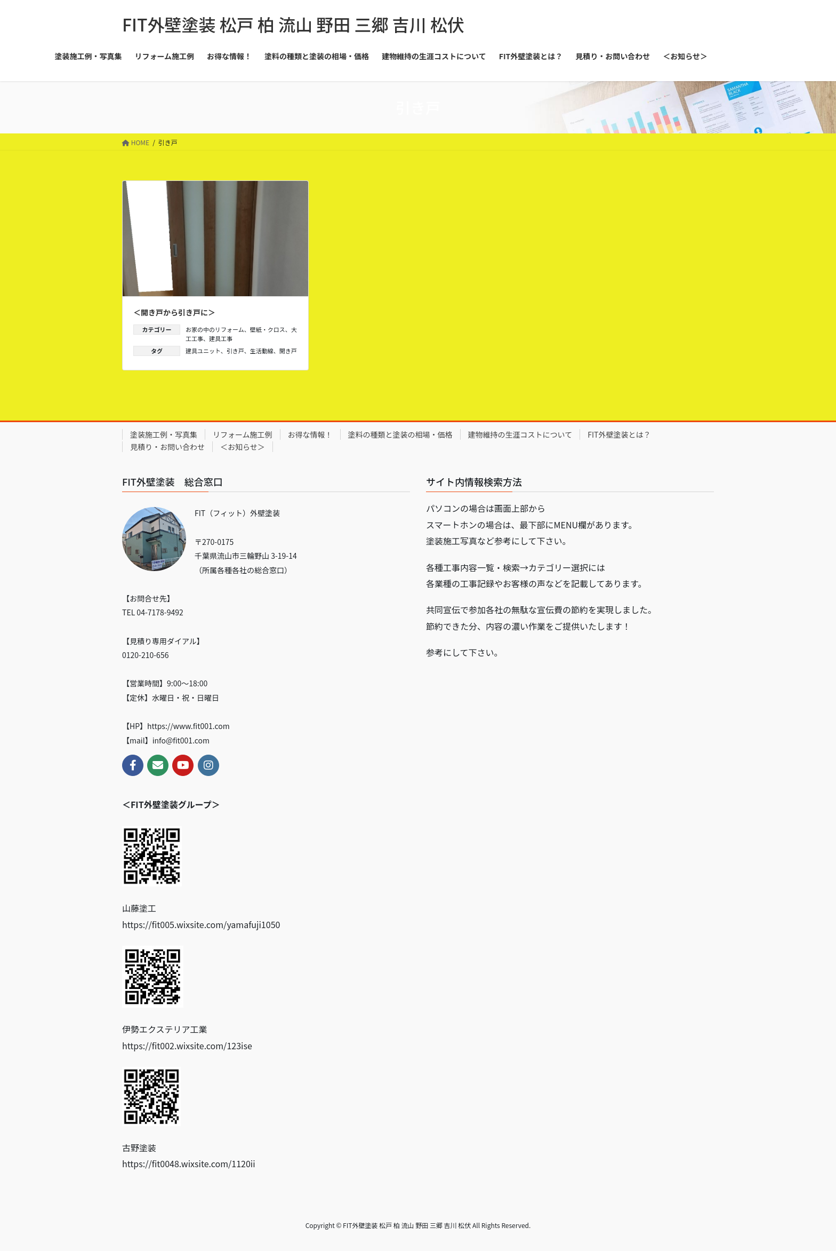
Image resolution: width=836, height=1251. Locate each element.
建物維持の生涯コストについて (520, 434)
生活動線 (262, 350)
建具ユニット (203, 350)
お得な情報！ (310, 434)
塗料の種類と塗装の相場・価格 (400, 434)
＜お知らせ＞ (242, 446)
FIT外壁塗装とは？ (619, 434)
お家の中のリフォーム (215, 329)
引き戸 (235, 350)
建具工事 (220, 338)
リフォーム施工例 (242, 434)
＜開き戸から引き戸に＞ (174, 312)
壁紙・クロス (267, 329)
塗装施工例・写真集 (163, 434)
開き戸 (288, 350)
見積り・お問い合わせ (167, 446)
